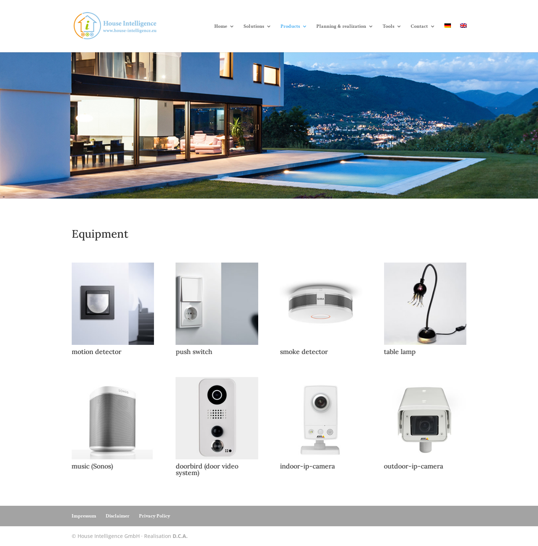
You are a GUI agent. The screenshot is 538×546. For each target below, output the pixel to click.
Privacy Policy (154, 516)
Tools (388, 27)
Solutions (254, 27)
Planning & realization (341, 27)
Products (290, 27)
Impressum (84, 516)
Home (220, 27)
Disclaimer (117, 516)
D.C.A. (180, 535)
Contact (419, 27)
